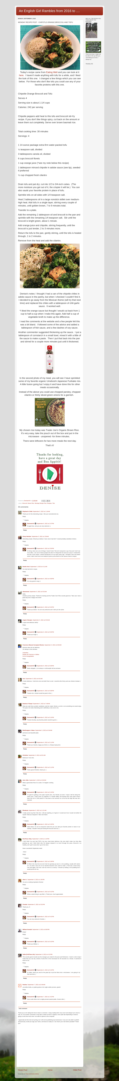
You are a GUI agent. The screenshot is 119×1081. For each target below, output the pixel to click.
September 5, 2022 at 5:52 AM (38, 591)
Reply (24, 516)
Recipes (49, 503)
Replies (26, 520)
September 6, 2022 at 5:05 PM (45, 632)
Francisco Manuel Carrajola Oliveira (33, 645)
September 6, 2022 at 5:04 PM (45, 607)
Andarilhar (25, 652)
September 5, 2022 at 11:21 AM (37, 810)
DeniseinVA (30, 523)
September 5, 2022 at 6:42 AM (34, 678)
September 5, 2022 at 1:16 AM (41, 511)
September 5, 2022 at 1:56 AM (40, 536)
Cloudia (25, 904)
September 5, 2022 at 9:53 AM (37, 780)
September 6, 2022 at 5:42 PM (45, 941)
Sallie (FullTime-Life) (29, 954)
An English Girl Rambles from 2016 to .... (49, 11)
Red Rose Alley (27, 839)
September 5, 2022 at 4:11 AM (38, 566)
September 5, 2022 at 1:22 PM (40, 839)
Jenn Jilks (26, 780)
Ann (24, 678)
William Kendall (27, 929)
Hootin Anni (26, 566)
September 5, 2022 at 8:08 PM (40, 929)
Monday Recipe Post (40, 503)
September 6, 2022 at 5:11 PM (45, 742)
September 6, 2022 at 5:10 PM (45, 717)
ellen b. (25, 879)
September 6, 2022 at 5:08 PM (45, 690)
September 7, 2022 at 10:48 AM (36, 984)
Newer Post (22, 1070)
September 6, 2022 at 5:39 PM (45, 861)
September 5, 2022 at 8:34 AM (43, 730)
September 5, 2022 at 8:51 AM (37, 755)
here (21, 75)
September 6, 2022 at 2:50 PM (45, 548)
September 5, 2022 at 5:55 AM (41, 620)
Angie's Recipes (27, 620)
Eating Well (51, 72)
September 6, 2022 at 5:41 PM (45, 891)
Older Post (77, 1070)
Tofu (53, 503)
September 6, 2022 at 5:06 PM (45, 665)
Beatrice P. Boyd (27, 703)
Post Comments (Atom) (32, 1074)
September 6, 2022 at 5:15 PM (45, 792)
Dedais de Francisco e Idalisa (31, 654)
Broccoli (24, 503)
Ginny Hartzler (27, 536)
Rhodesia (25, 810)
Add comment (23, 1008)
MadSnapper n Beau (29, 730)
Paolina (25, 984)
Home (50, 1070)
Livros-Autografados (28, 656)
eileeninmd (26, 591)
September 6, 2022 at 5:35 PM (45, 824)
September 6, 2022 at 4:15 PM (43, 954)
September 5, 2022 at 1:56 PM (35, 879)
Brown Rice (31, 503)
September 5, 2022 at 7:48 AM (41, 703)
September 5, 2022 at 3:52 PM (36, 904)
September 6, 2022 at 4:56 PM (45, 578)
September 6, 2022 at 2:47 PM (45, 523)
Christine (25, 755)
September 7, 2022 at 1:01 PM (45, 996)
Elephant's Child (27, 511)
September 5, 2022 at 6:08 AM (53, 645)
